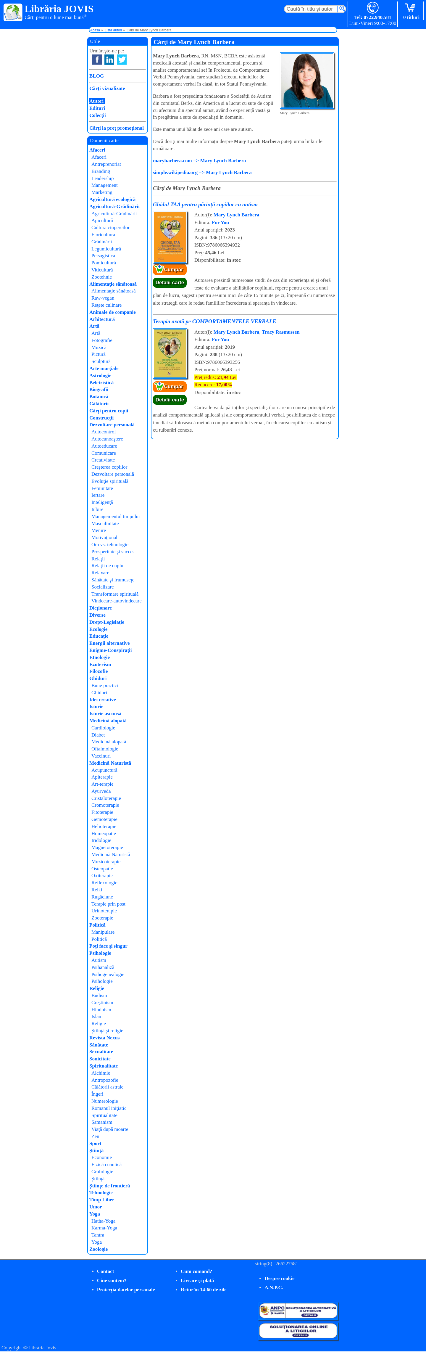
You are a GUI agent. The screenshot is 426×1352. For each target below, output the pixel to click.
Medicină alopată (108, 721)
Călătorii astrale (107, 1087)
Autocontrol (103, 432)
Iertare (97, 495)
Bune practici (104, 685)
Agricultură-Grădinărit (114, 206)
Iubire (97, 509)
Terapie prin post (108, 904)
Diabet (98, 735)
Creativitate (103, 460)
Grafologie (102, 1171)
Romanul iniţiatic (109, 1108)
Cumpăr (173, 269)
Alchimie (100, 1073)
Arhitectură (102, 319)
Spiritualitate (103, 1066)
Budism (99, 995)
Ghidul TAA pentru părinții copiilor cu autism (205, 204)
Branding (100, 171)
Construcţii (101, 418)
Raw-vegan (102, 298)
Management (104, 185)
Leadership (102, 178)
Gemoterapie (104, 819)
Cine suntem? (112, 1280)
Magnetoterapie (107, 847)
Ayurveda (101, 791)
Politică (97, 925)
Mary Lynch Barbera (236, 215)
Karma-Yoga (104, 1228)
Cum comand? (196, 1271)
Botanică (98, 396)
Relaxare (100, 572)
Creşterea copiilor (109, 467)
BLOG (96, 76)
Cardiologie (103, 728)
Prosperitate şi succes (112, 551)
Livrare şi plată (197, 1280)
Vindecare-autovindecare (116, 601)
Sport (95, 1143)
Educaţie (98, 636)
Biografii (98, 389)
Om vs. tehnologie (109, 544)
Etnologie (99, 657)
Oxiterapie (102, 875)
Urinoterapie (104, 911)
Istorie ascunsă (105, 713)
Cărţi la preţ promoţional (116, 128)
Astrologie (100, 375)
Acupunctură (104, 770)
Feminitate (102, 488)
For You (220, 222)
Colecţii (97, 115)
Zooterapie (102, 918)
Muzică (98, 347)
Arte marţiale (104, 368)
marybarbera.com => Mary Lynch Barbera (199, 160)
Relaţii (98, 559)
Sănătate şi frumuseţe (112, 580)
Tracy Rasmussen (281, 332)
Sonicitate (100, 1059)
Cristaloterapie (106, 798)
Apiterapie (102, 777)
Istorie (96, 706)
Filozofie (98, 671)
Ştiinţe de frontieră (109, 1186)
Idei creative (102, 699)
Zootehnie (101, 277)
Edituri (97, 108)
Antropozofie (104, 1080)
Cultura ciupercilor (110, 227)
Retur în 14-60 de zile (204, 1289)
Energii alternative (109, 643)
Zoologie (98, 1249)
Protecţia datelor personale (126, 1289)
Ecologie (98, 629)
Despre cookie (279, 1278)
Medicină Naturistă (110, 763)
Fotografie (101, 340)
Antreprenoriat (106, 164)
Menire (98, 530)
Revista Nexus (104, 1038)
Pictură (98, 354)
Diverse (97, 615)
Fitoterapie (102, 812)
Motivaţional (104, 537)
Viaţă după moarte (109, 1129)
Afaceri (97, 150)
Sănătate (98, 1045)
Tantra (97, 1235)
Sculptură (101, 361)
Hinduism (101, 1009)
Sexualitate (101, 1051)
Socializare (102, 587)
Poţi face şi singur (108, 946)
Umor (95, 1207)
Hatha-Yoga (103, 1221)
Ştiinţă (96, 1150)
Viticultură (102, 270)
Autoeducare (104, 446)
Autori (96, 101)
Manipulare (102, 932)
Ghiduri (98, 678)
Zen (95, 1136)
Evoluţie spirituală (109, 481)
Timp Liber (101, 1200)
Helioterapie (103, 826)
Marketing (101, 192)
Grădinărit (101, 242)
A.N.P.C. (273, 1287)
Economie (101, 1157)
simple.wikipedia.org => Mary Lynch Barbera (202, 172)
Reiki (96, 890)
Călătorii (99, 403)
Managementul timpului (115, 516)
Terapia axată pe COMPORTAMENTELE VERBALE (214, 321)
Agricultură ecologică (112, 199)
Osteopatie (102, 869)
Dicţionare (100, 608)
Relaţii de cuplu (107, 565)
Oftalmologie (104, 749)
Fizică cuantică (106, 1164)
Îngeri (97, 1094)
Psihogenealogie (107, 974)
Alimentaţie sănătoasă (113, 284)
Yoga (94, 1214)
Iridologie (101, 840)
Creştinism (102, 1002)
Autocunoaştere (107, 439)
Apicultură (102, 220)
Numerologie (104, 1101)
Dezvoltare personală (112, 424)
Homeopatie (103, 833)
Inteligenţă (102, 502)
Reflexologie (104, 882)
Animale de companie (112, 312)
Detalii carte (170, 282)
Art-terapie (102, 784)
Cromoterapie (105, 805)
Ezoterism (100, 664)
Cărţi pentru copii (108, 411)
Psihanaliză (102, 967)
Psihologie (100, 953)
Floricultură (103, 234)
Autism (98, 960)
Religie (96, 988)
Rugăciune (102, 897)
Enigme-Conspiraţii (110, 650)
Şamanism (101, 1122)
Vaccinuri (101, 756)
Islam (97, 1016)
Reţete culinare (106, 305)
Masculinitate (105, 523)
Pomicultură (103, 263)
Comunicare (103, 453)
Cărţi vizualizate (107, 88)
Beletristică (101, 382)
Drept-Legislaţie (106, 622)
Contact (105, 1271)
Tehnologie (101, 1192)
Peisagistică (103, 255)
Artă (94, 326)
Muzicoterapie (105, 861)
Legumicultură (106, 249)
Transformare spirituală (114, 594)
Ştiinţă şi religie (107, 1030)
